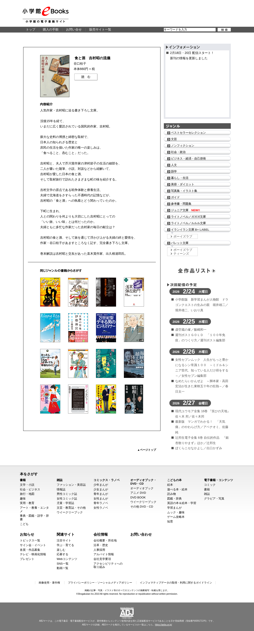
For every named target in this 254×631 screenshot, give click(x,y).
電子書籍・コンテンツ (218, 480)
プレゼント (27, 559)
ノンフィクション (182, 145)
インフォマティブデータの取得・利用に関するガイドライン (176, 582)
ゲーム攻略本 (176, 516)
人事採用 (99, 549)
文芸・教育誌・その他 (71, 507)
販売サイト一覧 (100, 29)
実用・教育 (27, 503)
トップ (30, 29)
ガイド (175, 197)
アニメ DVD (138, 492)
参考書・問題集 (181, 203)
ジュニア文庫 (185, 210)
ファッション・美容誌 (71, 484)
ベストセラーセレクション (188, 132)
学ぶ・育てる (65, 545)
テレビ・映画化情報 (33, 554)
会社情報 (101, 534)
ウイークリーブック (70, 512)
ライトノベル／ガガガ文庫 (188, 216)
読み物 (171, 494)
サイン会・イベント (33, 545)
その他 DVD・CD (141, 506)
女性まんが (101, 498)
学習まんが (174, 507)
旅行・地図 (27, 494)
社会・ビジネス (30, 489)
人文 (174, 165)
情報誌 (61, 489)
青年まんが (101, 494)
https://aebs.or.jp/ (163, 624)
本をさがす (29, 474)
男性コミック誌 (67, 494)
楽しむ (61, 549)
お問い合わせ (141, 534)
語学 (174, 171)
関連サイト (66, 534)
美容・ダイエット (182, 184)
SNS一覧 (63, 563)
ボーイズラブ (182, 236)
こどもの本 (174, 480)
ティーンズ (181, 253)
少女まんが (101, 489)
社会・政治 (178, 152)
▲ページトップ (146, 449)
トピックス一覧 (30, 540)
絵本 (170, 484)
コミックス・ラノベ (107, 480)
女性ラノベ (101, 507)
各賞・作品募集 (30, 549)
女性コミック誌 (67, 498)
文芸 (174, 139)
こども (24, 524)
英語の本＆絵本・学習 (181, 503)
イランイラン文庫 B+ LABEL (190, 229)
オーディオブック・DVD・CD (143, 481)
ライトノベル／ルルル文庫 (188, 223)
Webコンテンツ (67, 559)
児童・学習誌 (65, 503)
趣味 (23, 498)
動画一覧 (62, 568)
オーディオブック (142, 488)
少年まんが (101, 484)
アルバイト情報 (104, 554)
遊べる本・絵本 (177, 489)
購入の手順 (50, 29)
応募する (62, 554)
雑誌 (59, 480)
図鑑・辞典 (174, 498)
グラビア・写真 (214, 498)
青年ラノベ (101, 503)
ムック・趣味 (176, 512)
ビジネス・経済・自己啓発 (188, 158)
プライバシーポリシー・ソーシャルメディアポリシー (100, 582)
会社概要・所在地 (105, 540)
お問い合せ (74, 29)
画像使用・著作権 (49, 582)
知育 (170, 521)
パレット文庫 (179, 243)
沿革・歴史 (101, 545)
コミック (210, 484)
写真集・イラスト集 (184, 191)
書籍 (23, 480)
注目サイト (64, 540)
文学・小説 (27, 484)
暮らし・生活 (179, 178)
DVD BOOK (138, 497)
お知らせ (27, 534)
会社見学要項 (102, 559)
